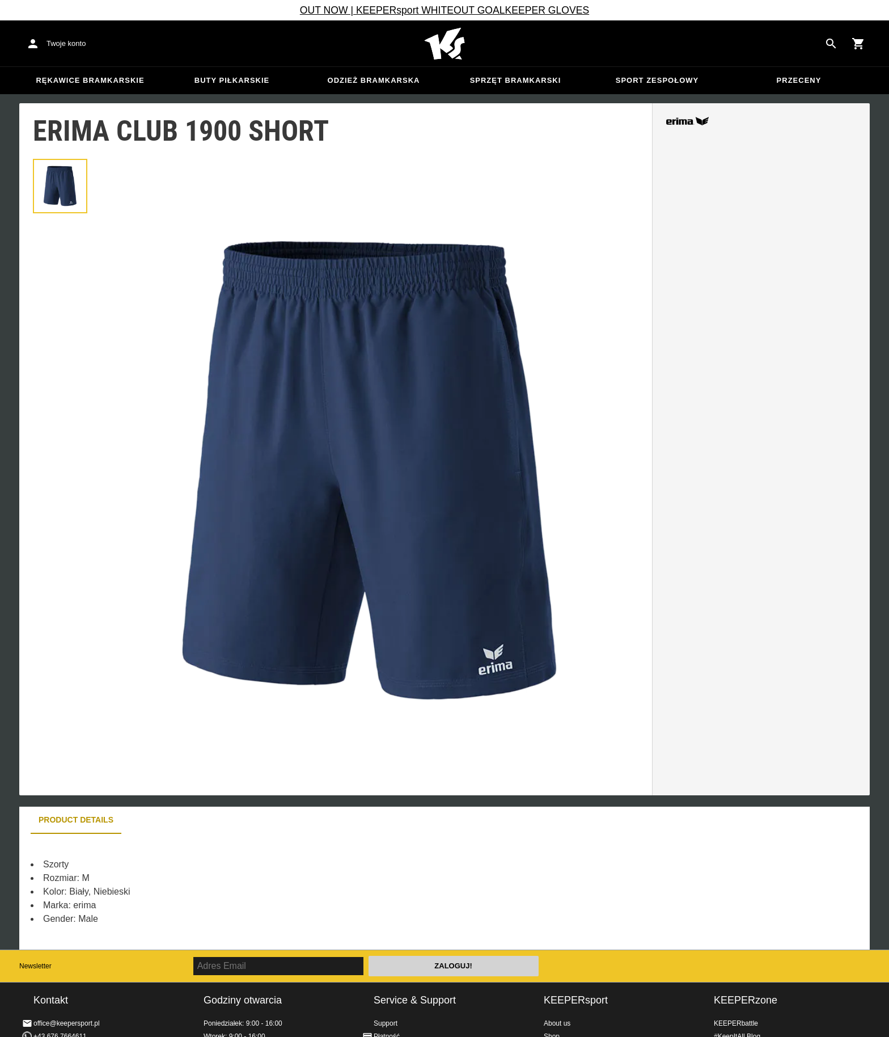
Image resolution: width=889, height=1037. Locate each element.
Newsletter (35, 966)
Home (444, 44)
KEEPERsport (576, 1000)
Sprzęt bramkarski (515, 80)
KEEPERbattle (736, 1023)
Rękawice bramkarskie (90, 80)
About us (557, 1023)
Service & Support (415, 1000)
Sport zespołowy (657, 80)
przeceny (799, 80)
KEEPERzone (745, 1000)
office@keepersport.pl (66, 1023)
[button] (60, 186)
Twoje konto (66, 43)
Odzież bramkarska (374, 80)
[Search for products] (831, 43)
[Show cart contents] (858, 43)
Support (385, 1023)
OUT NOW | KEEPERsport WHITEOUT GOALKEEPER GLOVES (444, 10)
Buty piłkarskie (232, 80)
